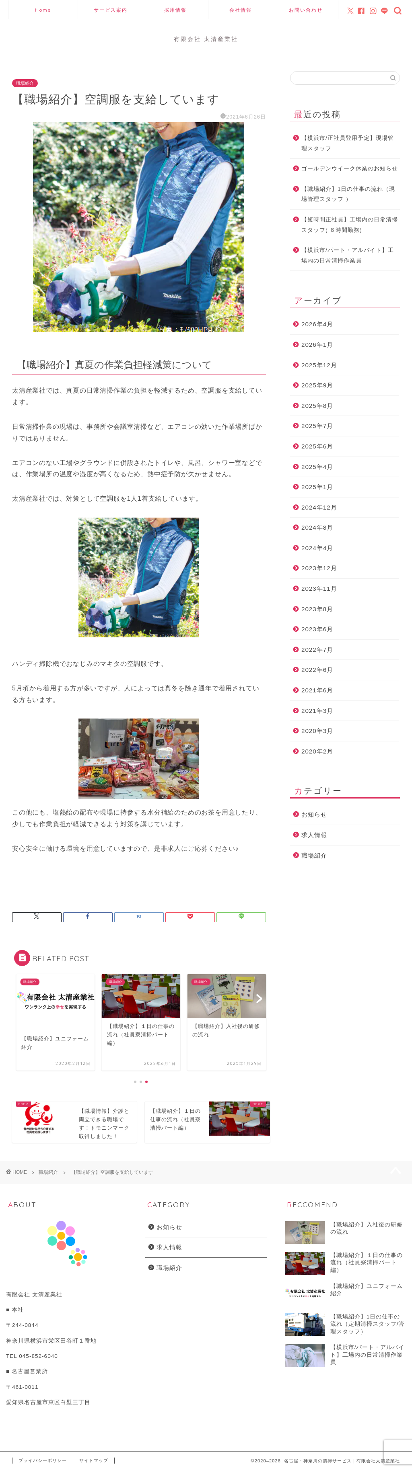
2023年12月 (319, 568)
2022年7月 (317, 649)
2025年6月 (317, 446)
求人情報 (314, 834)
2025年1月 (317, 486)
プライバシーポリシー (43, 1460)
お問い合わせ (306, 10)
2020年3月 (317, 730)
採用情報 (175, 10)
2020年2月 (317, 751)
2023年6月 (317, 629)
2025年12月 (319, 365)
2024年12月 (319, 507)
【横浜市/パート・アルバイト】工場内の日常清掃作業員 (347, 255)
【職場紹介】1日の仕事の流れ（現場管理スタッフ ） (348, 194)
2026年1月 (317, 344)
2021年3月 (317, 710)
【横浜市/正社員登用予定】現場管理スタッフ (347, 143)
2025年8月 (317, 405)
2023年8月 (317, 609)
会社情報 (240, 10)
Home (43, 10)
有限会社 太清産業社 (206, 38)
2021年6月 (317, 690)
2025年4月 (317, 466)
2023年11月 (319, 588)
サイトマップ (93, 1460)
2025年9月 (317, 385)
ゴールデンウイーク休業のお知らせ (349, 169)
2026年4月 (317, 324)
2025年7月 (317, 425)
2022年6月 (317, 669)
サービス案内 (111, 10)
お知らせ (314, 814)
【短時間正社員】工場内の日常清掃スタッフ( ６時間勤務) (349, 225)
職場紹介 (25, 83)
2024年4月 (317, 548)
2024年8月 (317, 527)
